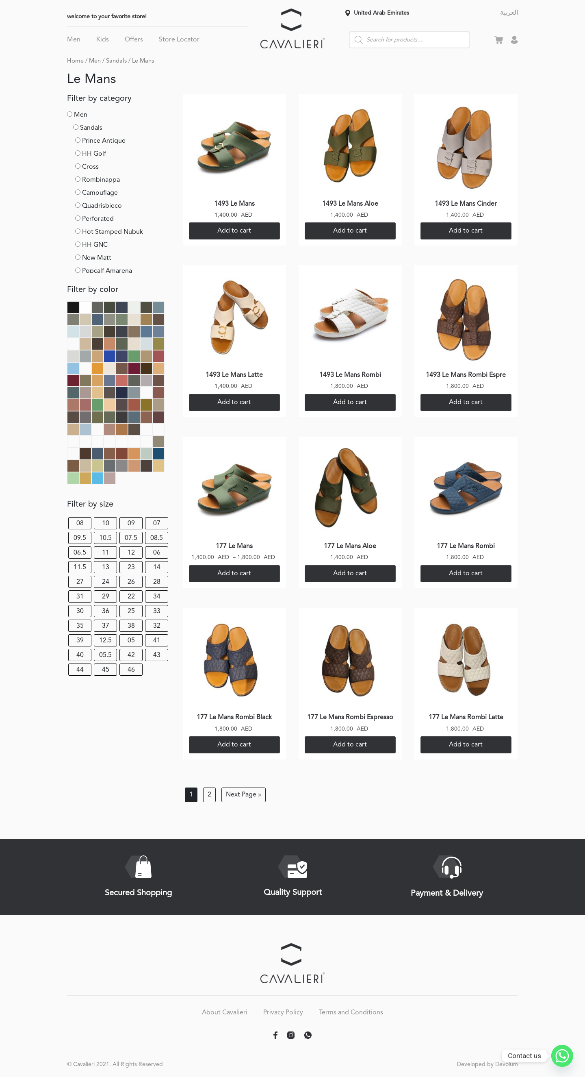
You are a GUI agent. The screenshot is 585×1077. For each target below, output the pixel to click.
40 (80, 655)
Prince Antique (104, 141)
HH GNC (95, 245)
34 (156, 597)
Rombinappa (101, 180)
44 (80, 670)
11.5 (80, 567)
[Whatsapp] (562, 1056)
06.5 (80, 553)
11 (105, 553)
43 (156, 655)
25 (131, 611)
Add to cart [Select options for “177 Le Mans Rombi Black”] (234, 745)
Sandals (116, 61)
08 (80, 523)
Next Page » (243, 795)
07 (156, 523)
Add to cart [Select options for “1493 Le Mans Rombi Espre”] (466, 402)
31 (80, 597)
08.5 (156, 538)
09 (131, 523)
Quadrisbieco (102, 206)
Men (73, 40)
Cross (90, 167)
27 (80, 582)
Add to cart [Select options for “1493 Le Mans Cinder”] (466, 231)
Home (75, 61)
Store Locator (179, 40)
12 (131, 553)
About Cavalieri (224, 1013)
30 (80, 611)
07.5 (131, 538)
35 (80, 626)
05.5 (105, 655)
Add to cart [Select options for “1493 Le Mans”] (234, 231)
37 (105, 626)
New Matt (96, 258)
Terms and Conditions (351, 1013)
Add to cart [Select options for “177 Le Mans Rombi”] (466, 573)
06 (156, 553)
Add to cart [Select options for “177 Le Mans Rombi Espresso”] (350, 745)
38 (131, 626)
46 (131, 670)
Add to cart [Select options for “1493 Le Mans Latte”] (234, 402)
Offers (134, 40)
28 (156, 582)
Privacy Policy (283, 1013)
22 (131, 597)
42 (131, 655)
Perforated (98, 219)
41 (156, 640)
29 (105, 597)
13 (105, 567)
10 (105, 523)
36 (105, 611)
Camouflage (100, 193)
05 (131, 640)
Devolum (506, 1064)
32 (156, 626)
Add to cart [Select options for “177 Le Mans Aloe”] (350, 573)
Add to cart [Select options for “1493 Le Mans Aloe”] (350, 231)
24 (105, 582)
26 (131, 582)
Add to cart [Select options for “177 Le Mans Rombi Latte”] (466, 745)
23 (131, 567)
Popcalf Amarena (107, 271)
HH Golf (94, 154)
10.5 (105, 538)
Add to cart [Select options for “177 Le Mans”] (234, 573)
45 (105, 670)
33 (156, 611)
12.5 (105, 640)
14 (156, 567)
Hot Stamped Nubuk (112, 232)
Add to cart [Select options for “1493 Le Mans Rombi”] (350, 402)
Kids (102, 40)
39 (80, 640)
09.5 (80, 538)
